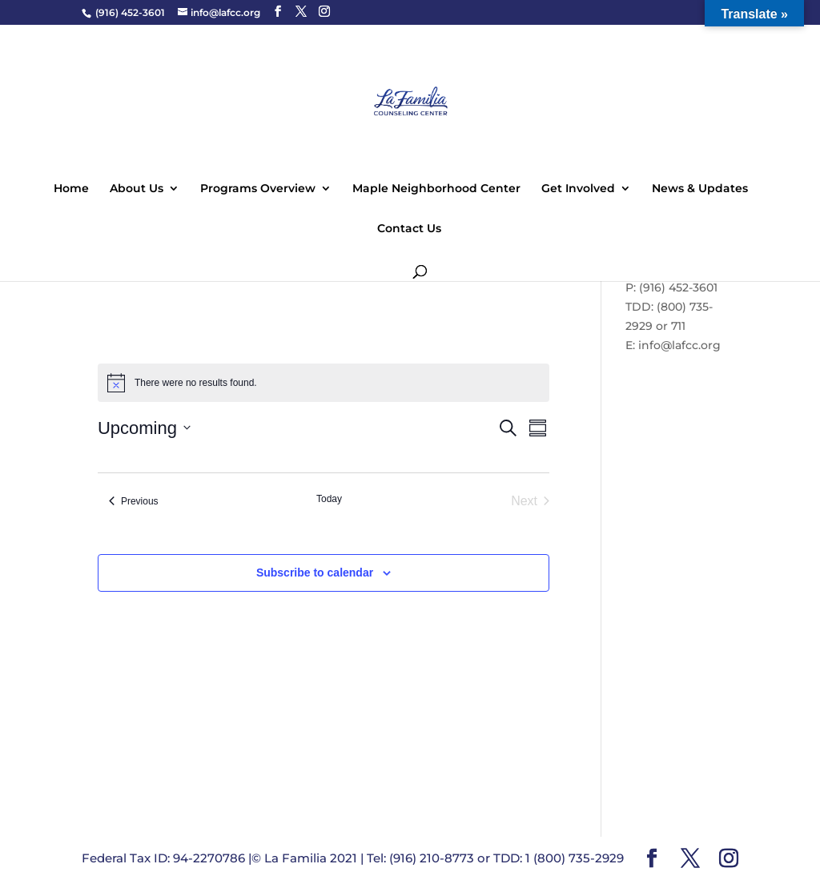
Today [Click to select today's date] (329, 498)
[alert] (323, 383)
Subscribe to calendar (314, 572)
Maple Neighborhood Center (436, 189)
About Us (136, 189)
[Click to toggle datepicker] (144, 428)
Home (71, 189)
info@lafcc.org (679, 345)
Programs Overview (258, 189)
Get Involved (578, 189)
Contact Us (409, 229)
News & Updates (700, 189)
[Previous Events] (134, 501)
